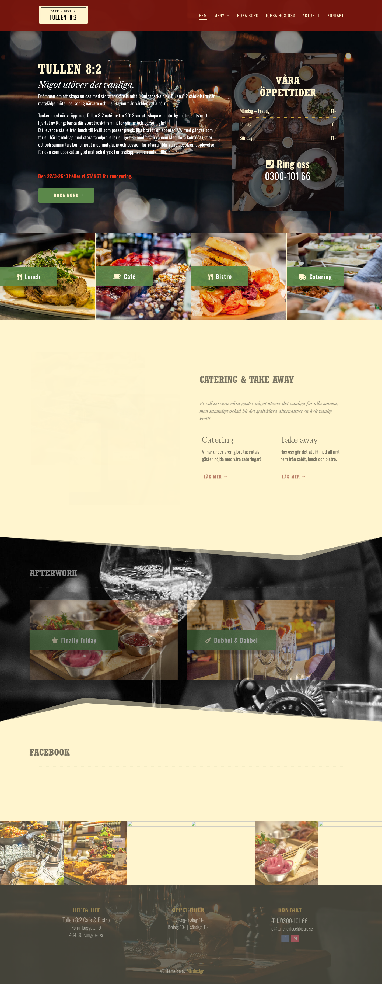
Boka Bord (66, 196)
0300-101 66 (287, 176)
